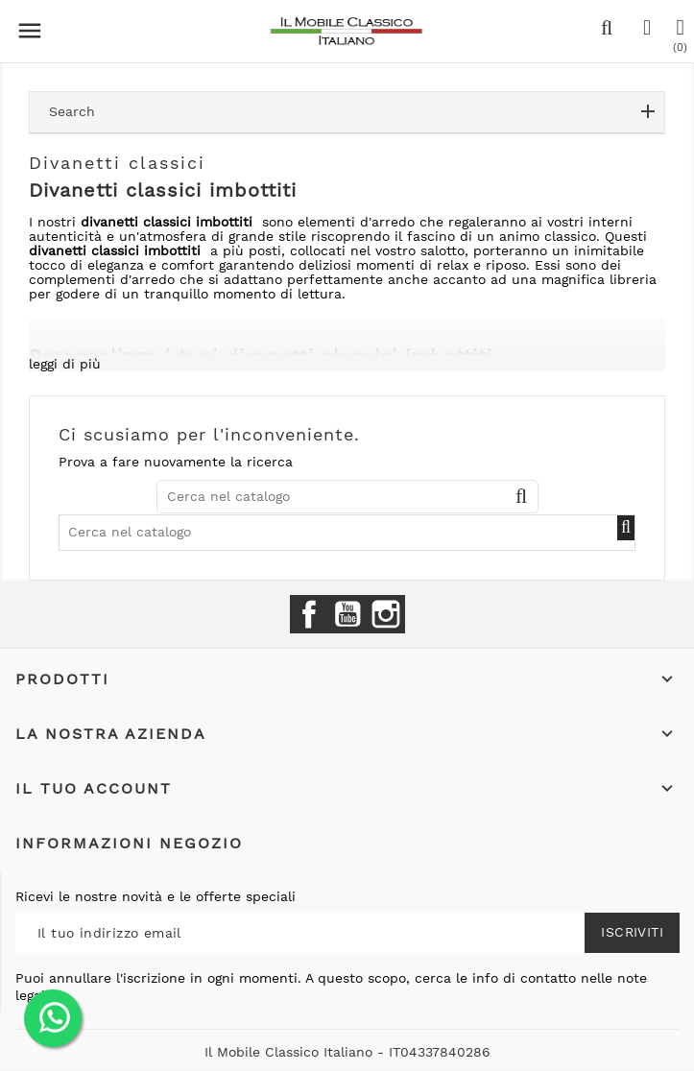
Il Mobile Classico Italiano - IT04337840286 (347, 1051)
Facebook (309, 614)
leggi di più (65, 363)
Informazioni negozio (129, 843)
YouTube (347, 614)
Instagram (386, 614)
